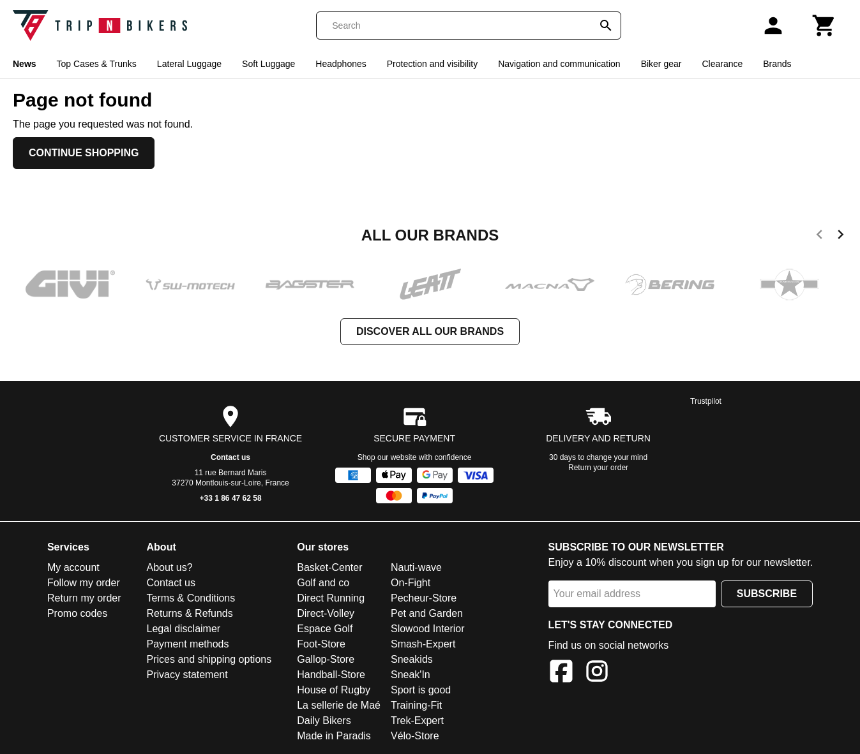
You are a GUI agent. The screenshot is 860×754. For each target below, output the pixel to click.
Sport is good (421, 689)
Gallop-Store (325, 659)
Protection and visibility (432, 64)
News (24, 64)
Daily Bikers (324, 720)
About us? (170, 567)
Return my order (84, 598)
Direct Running (331, 598)
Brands (777, 64)
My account (73, 567)
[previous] (819, 236)
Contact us (230, 457)
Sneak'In (410, 674)
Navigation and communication (559, 64)
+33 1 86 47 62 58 (231, 498)
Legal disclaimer (184, 628)
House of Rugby (333, 689)
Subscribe (767, 593)
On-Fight (410, 582)
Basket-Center (329, 567)
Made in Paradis (334, 735)
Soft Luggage (268, 64)
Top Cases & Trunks (97, 64)
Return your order (598, 467)
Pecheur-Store (423, 598)
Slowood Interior (428, 628)
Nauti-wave (416, 567)
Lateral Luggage (189, 64)
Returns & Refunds (190, 613)
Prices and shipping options (209, 659)
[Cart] (824, 25)
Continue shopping (84, 152)
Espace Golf (324, 628)
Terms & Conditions (191, 598)
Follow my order (83, 582)
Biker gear (661, 64)
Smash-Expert (423, 644)
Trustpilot (705, 401)
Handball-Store (331, 674)
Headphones (340, 64)
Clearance (722, 64)
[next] (840, 236)
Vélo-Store (415, 735)
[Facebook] (561, 673)
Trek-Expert (417, 720)
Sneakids (412, 659)
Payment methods (188, 644)
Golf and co (323, 582)
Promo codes (77, 613)
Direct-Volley (325, 613)
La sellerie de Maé (339, 705)
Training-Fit (416, 705)
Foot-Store (321, 644)
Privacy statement (187, 674)
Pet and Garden (427, 613)
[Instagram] (597, 673)
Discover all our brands (430, 331)
